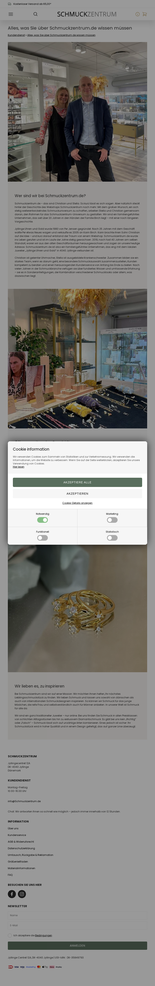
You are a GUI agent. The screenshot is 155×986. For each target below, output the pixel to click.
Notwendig (42, 517)
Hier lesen (18, 466)
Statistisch (112, 535)
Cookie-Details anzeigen (77, 503)
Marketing (112, 517)
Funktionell (42, 535)
